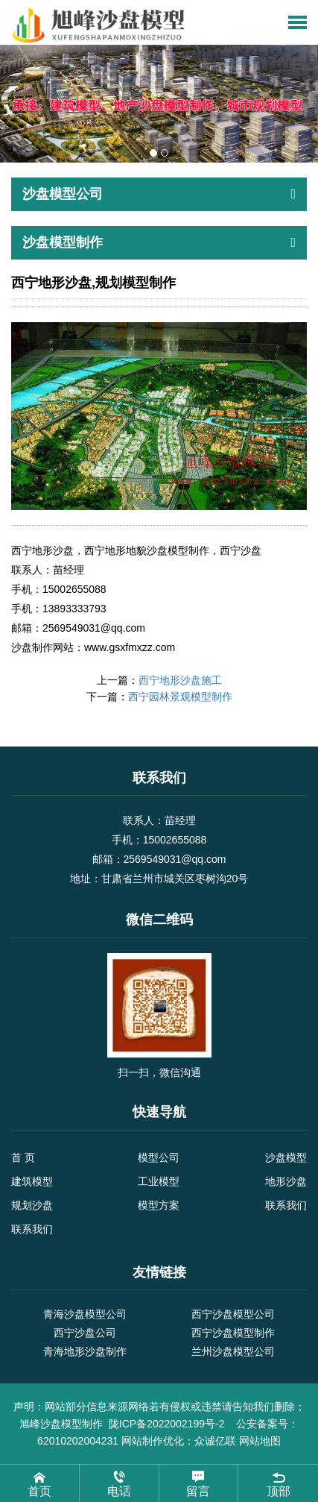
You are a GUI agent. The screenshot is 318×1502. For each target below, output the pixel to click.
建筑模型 (32, 1181)
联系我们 (286, 1205)
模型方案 (158, 1205)
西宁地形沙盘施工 (180, 680)
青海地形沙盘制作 (85, 1351)
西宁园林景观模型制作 (180, 697)
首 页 (23, 1157)
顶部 (278, 1483)
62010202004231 (77, 1441)
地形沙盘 (286, 1181)
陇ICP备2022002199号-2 (168, 1424)
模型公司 (158, 1157)
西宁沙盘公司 (85, 1333)
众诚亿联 (215, 1441)
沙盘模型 (286, 1157)
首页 (39, 1483)
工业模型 (158, 1181)
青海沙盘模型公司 (85, 1314)
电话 (119, 1483)
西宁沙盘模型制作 (233, 1333)
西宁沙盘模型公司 (233, 1314)
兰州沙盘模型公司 (233, 1351)
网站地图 (260, 1441)
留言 (198, 1483)
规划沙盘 (32, 1205)
